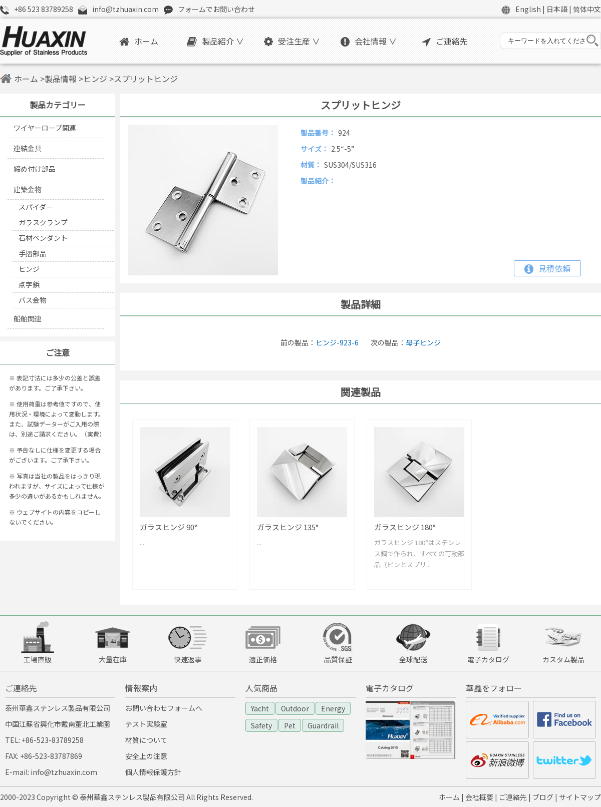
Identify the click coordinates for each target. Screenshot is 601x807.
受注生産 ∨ (292, 41)
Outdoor (295, 708)
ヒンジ (95, 79)
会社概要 (479, 797)
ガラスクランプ (43, 222)
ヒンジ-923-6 (337, 342)
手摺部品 (33, 253)
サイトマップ (580, 797)
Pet (289, 725)
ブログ (542, 797)
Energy (333, 708)
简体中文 (587, 9)
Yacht (260, 708)
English (528, 9)
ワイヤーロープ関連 (45, 128)
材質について (146, 740)
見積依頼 (547, 268)
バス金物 (33, 300)
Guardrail (323, 725)
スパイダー (36, 207)
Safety (261, 725)
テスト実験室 (146, 724)
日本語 (556, 9)
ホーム (138, 41)
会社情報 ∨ (369, 41)
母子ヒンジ (423, 342)
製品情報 (61, 79)
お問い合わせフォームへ (163, 708)
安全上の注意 (146, 756)
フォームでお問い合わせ (216, 9)
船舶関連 (28, 318)
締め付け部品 (35, 169)
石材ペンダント (43, 238)
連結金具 (28, 148)
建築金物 (28, 189)
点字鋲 (29, 284)
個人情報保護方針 (153, 772)
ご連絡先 (445, 41)
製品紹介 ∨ (215, 41)
